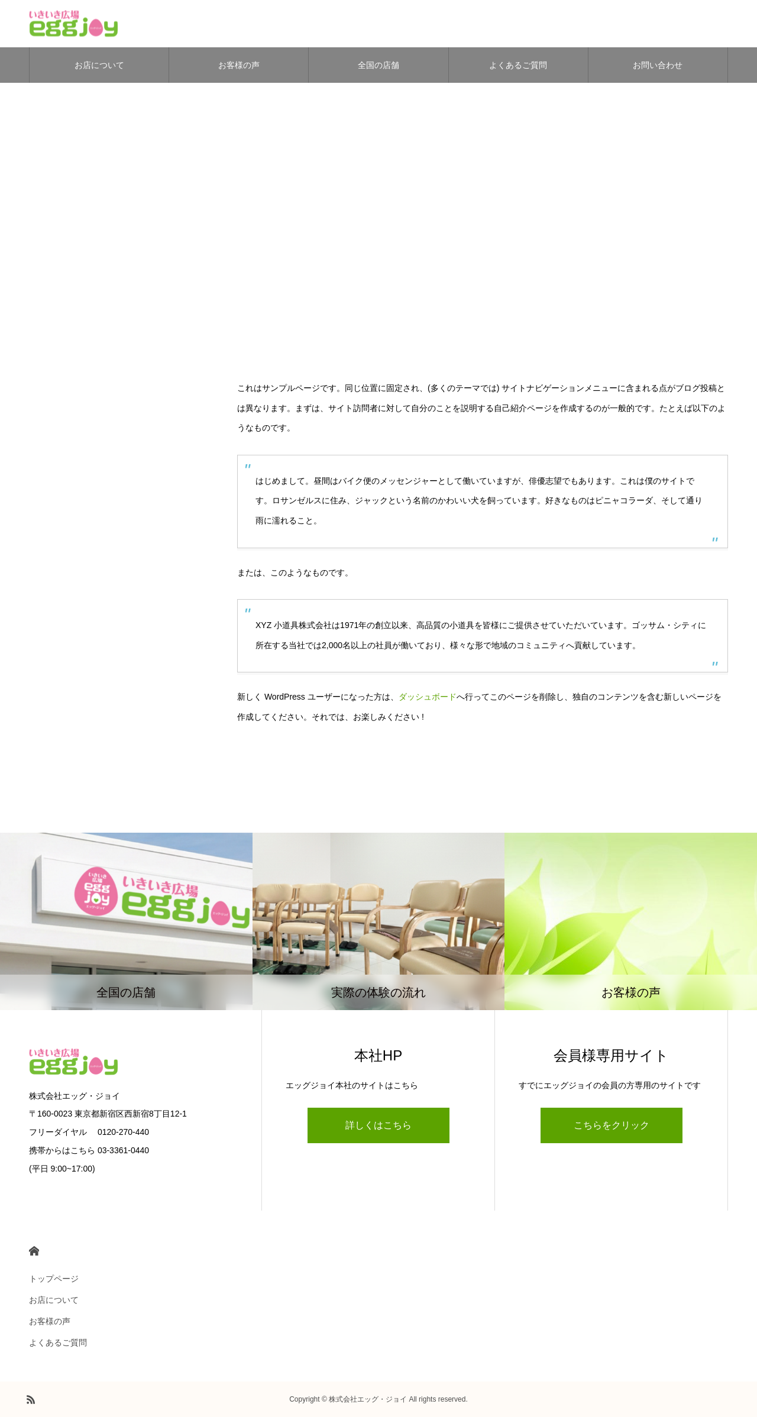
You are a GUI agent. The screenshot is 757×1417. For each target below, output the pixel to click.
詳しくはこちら (378, 1125)
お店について (99, 65)
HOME (34, 1251)
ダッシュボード (428, 696)
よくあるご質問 (518, 65)
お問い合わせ (657, 65)
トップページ (54, 1278)
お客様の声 (239, 65)
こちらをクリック (611, 1125)
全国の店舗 (378, 65)
